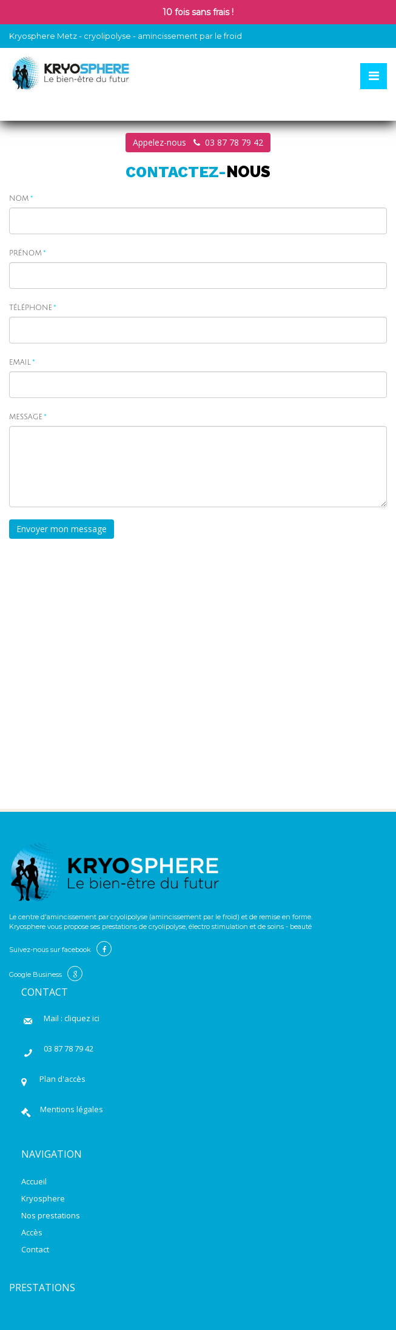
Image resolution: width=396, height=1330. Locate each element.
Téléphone (30, 308)
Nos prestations (50, 1215)
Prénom (25, 253)
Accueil (34, 1181)
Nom (19, 199)
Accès (31, 1232)
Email (20, 362)
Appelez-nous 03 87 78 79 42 (198, 142)
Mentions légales (71, 1109)
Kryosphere (43, 1198)
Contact (35, 1249)
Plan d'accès (61, 1078)
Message (25, 417)
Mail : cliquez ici (71, 1018)
